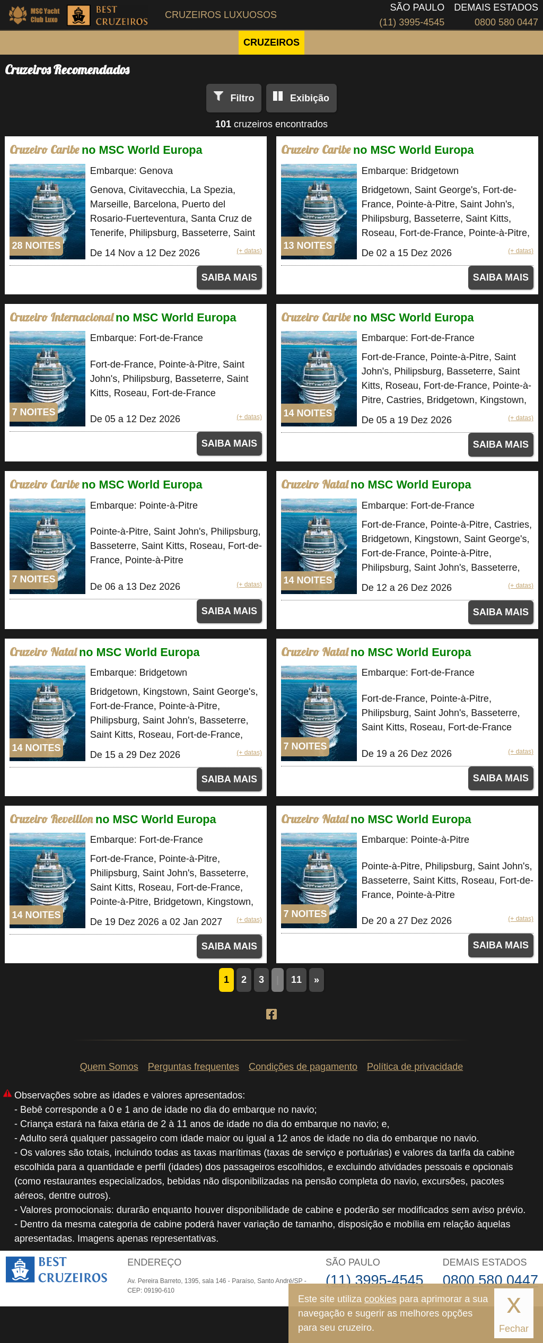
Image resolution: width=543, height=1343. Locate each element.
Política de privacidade (415, 1066)
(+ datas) (249, 251)
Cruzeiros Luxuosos (221, 15)
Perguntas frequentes (193, 1066)
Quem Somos (109, 1066)
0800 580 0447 (506, 22)
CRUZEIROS (271, 42)
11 (296, 979)
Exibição (309, 98)
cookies (380, 1299)
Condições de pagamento (303, 1066)
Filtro (242, 98)
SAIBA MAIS (229, 277)
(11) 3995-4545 (411, 22)
